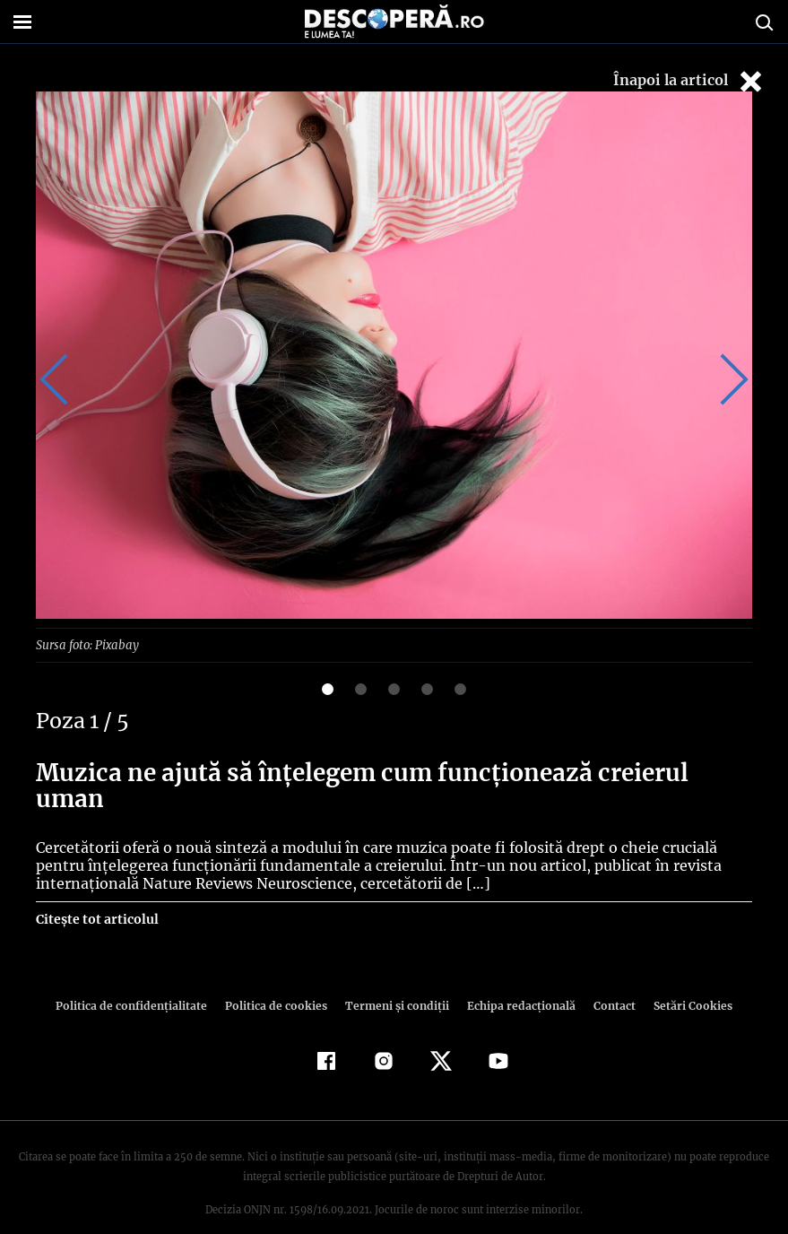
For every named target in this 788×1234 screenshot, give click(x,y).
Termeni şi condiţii (395, 979)
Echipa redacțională (516, 979)
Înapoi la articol (689, 81)
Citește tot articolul (96, 893)
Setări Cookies (684, 979)
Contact (607, 979)
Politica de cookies (278, 979)
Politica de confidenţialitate (139, 979)
